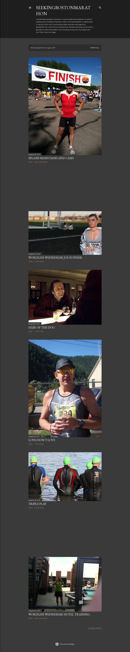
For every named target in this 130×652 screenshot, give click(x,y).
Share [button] (30, 162)
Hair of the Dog (41, 327)
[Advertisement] (65, 187)
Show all (94, 48)
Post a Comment (41, 162)
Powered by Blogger (65, 644)
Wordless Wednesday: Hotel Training (59, 614)
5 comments (39, 508)
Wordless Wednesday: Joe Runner (55, 257)
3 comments (39, 261)
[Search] (100, 7)
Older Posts (95, 628)
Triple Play (37, 504)
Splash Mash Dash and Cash (51, 158)
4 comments (39, 331)
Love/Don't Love (41, 440)
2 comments (39, 444)
